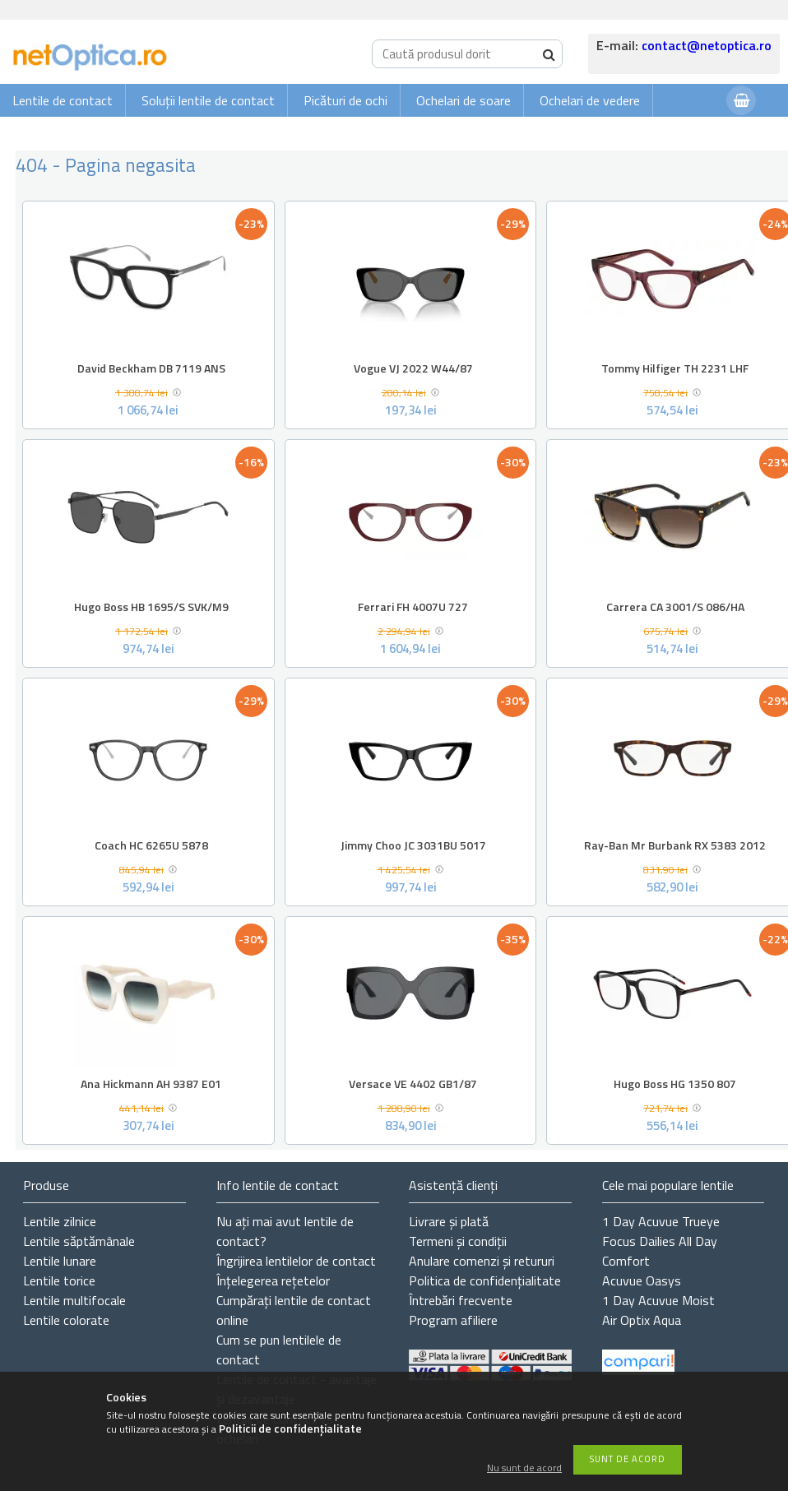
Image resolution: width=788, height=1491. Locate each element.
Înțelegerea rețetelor (273, 1280)
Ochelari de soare (463, 100)
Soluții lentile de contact (208, 100)
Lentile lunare (59, 1261)
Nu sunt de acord (524, 1468)
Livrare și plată (449, 1221)
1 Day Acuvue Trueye (661, 1221)
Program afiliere (453, 1320)
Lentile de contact (62, 100)
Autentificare (672, 132)
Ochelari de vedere (590, 100)
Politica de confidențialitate (485, 1280)
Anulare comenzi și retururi (481, 1261)
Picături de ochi (345, 100)
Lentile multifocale (74, 1300)
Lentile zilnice (59, 1221)
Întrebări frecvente (460, 1300)
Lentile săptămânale (79, 1241)
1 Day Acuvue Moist (658, 1300)
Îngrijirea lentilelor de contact (296, 1261)
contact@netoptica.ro (707, 45)
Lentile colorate (66, 1320)
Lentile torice (59, 1280)
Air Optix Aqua (641, 1320)
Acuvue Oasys (641, 1280)
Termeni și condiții (458, 1241)
